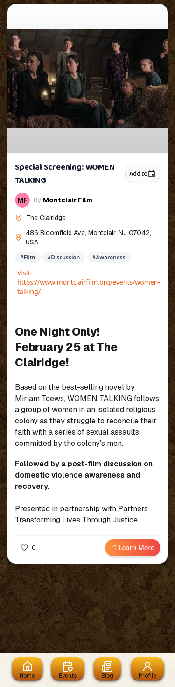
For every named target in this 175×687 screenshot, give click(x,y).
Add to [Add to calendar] (142, 174)
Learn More (132, 547)
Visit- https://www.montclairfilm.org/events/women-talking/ (87, 282)
